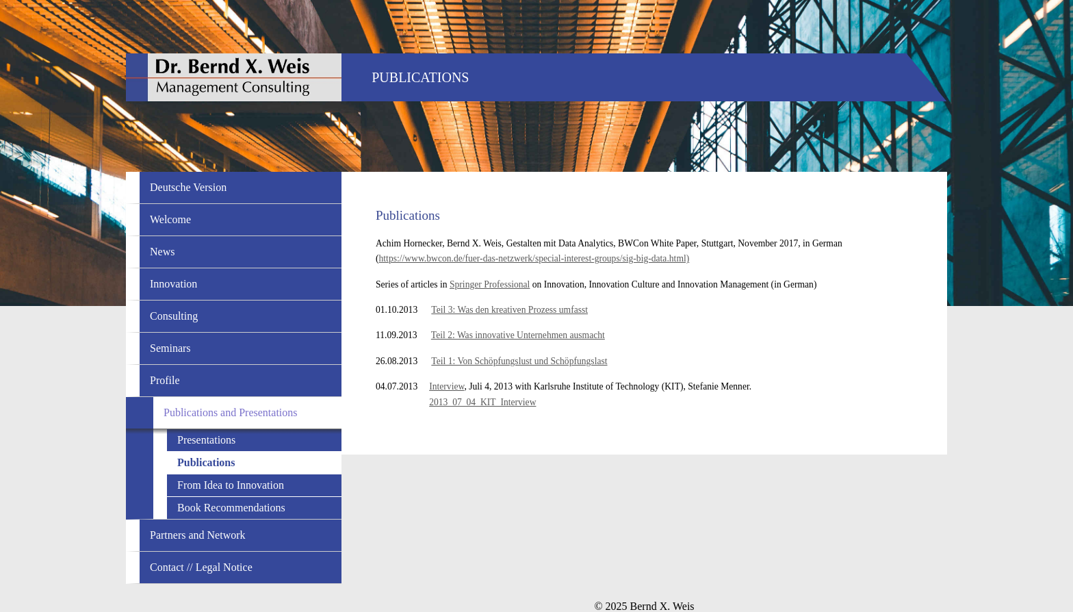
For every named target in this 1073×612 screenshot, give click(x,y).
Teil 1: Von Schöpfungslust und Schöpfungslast (519, 361)
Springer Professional (490, 284)
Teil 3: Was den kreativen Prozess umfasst (509, 310)
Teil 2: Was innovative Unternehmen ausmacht (518, 335)
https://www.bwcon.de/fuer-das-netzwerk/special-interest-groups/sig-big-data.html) (534, 258)
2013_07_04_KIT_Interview (482, 402)
